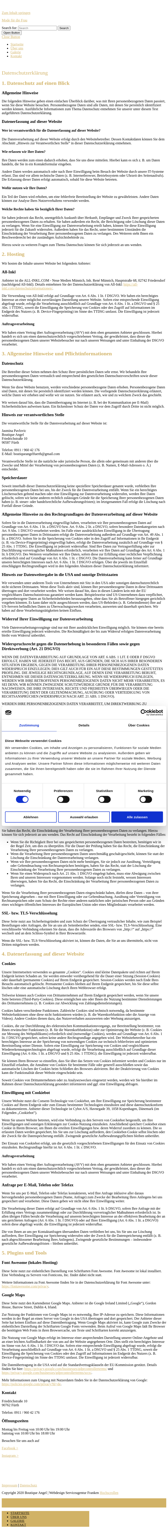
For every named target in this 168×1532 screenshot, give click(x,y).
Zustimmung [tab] (29, 725)
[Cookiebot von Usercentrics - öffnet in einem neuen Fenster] (144, 712)
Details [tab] (84, 725)
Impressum (9, 1485)
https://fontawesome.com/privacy (25, 1286)
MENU (8, 1500)
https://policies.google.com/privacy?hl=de (31, 1384)
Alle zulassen (137, 817)
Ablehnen (30, 817)
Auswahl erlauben (84, 817)
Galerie (15, 52)
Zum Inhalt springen (16, 13)
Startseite (17, 44)
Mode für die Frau (14, 20)
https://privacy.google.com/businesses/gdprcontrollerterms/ (65, 1369)
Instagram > (10, 1455)
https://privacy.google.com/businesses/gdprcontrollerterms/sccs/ (46, 1373)
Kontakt (16, 56)
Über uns (16, 48)
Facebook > (10, 1448)
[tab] (12, 32)
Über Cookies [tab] (139, 725)
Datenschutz (28, 1485)
